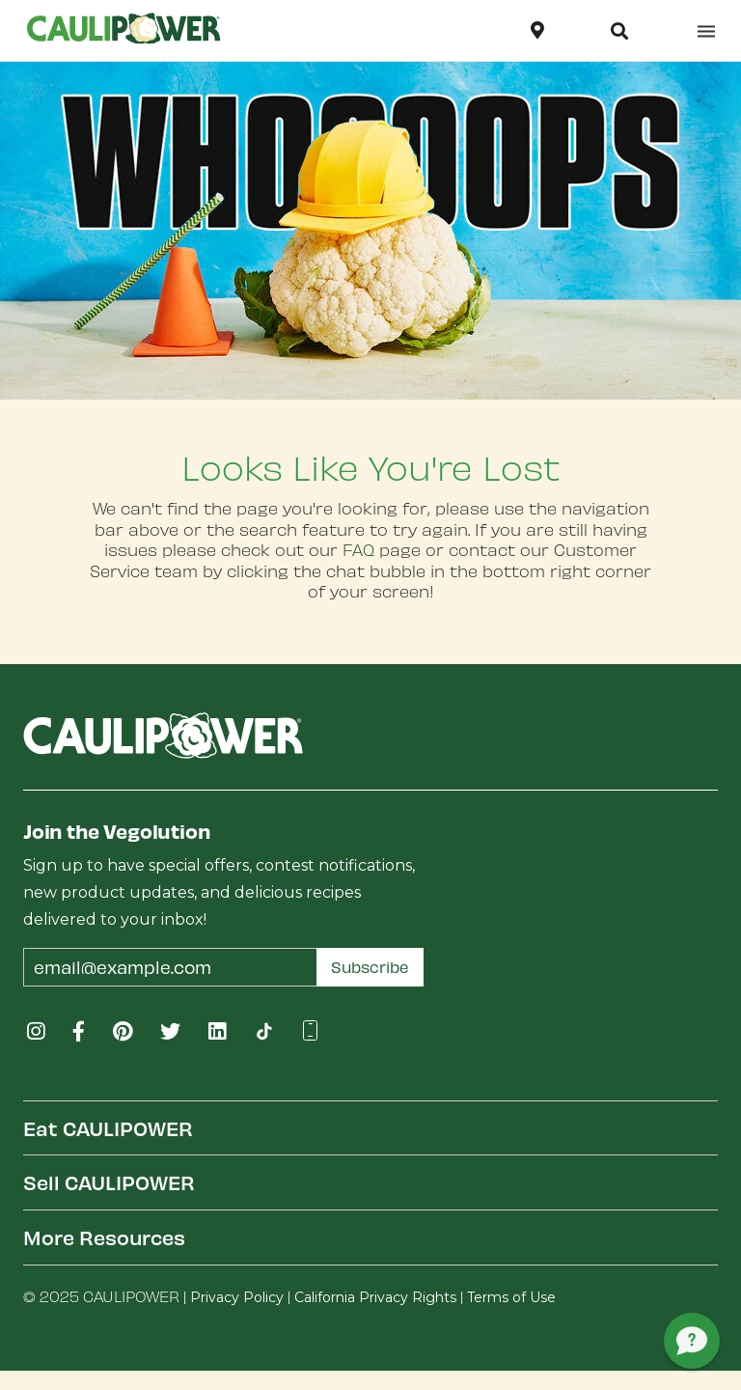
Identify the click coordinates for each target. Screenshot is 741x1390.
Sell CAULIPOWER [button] (109, 1182)
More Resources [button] (104, 1237)
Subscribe (370, 967)
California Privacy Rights (375, 1297)
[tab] (370, 1127)
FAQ (358, 549)
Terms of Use (511, 1297)
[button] (619, 31)
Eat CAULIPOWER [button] (108, 1128)
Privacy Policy (237, 1297)
